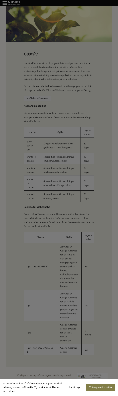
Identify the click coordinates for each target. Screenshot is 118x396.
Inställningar (75, 387)
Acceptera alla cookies (102, 387)
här (43, 387)
